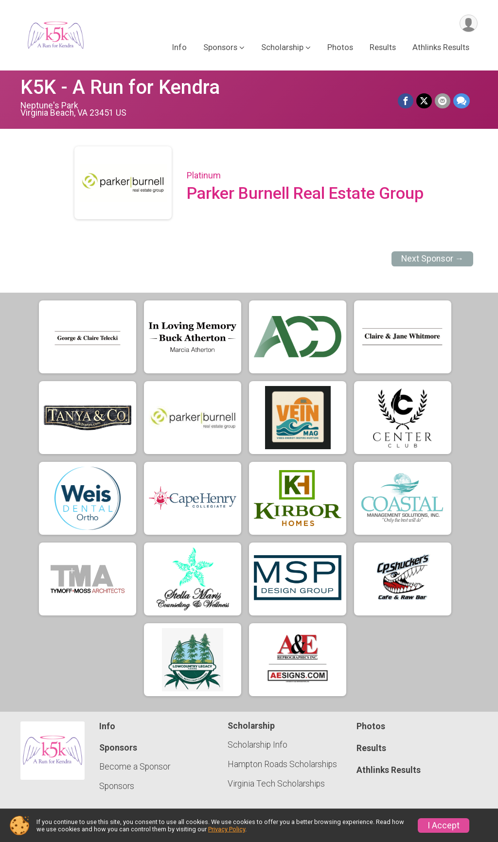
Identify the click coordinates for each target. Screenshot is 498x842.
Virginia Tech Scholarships (276, 784)
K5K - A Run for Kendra (120, 87)
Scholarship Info (257, 745)
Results (383, 48)
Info (179, 48)
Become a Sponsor (134, 767)
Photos (340, 48)
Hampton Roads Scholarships (282, 764)
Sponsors (116, 786)
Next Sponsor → (432, 258)
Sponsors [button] (220, 48)
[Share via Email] (442, 101)
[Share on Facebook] (405, 101)
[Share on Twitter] (424, 101)
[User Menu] (469, 24)
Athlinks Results (440, 48)
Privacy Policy (226, 829)
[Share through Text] (461, 101)
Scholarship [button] (282, 48)
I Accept (443, 825)
